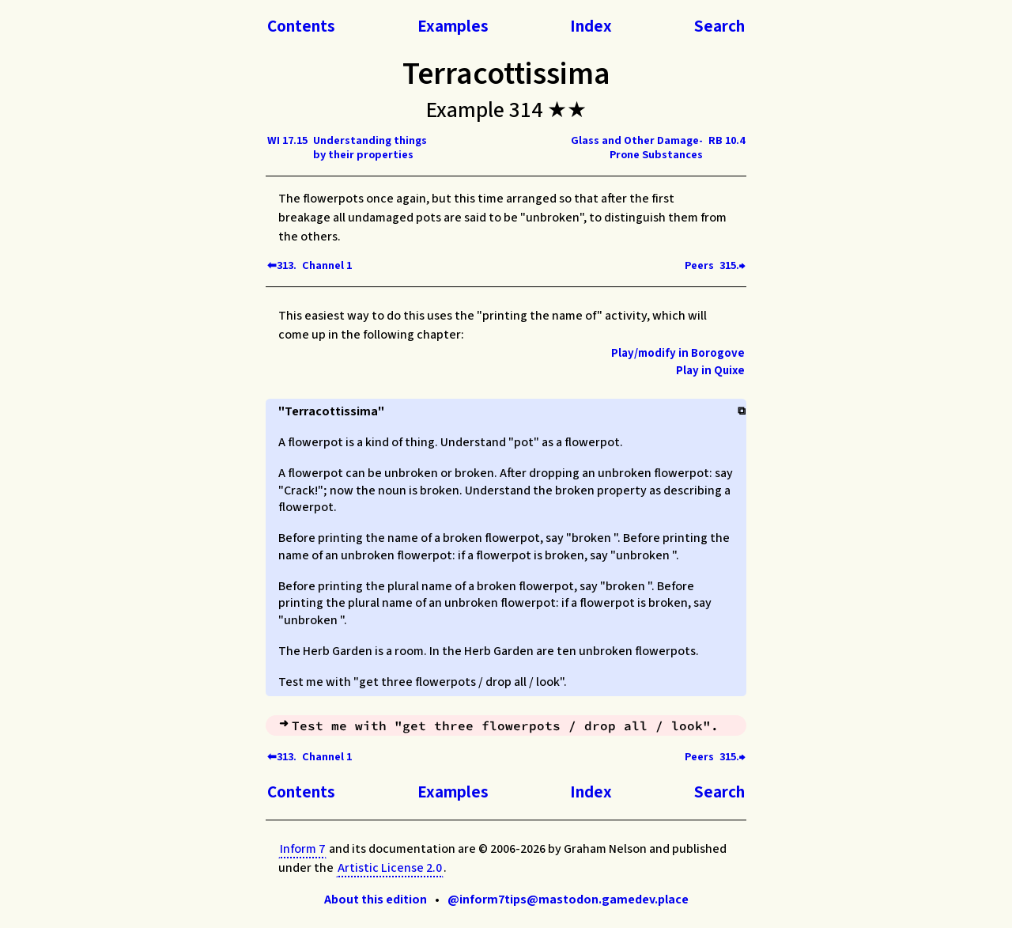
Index (591, 26)
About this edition (375, 899)
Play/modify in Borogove (678, 353)
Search (719, 26)
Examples (453, 26)
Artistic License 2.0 (390, 867)
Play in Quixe (710, 370)
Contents (301, 26)
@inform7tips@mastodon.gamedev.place (568, 899)
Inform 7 (302, 848)
